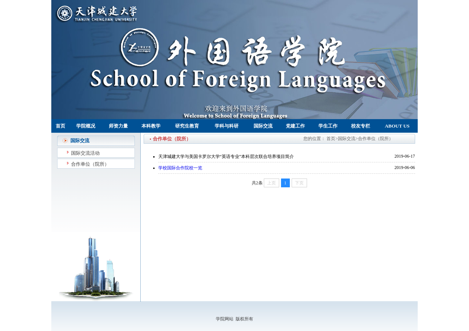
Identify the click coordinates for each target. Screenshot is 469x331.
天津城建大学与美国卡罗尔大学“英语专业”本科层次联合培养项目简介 (226, 156)
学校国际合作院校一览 (180, 167)
